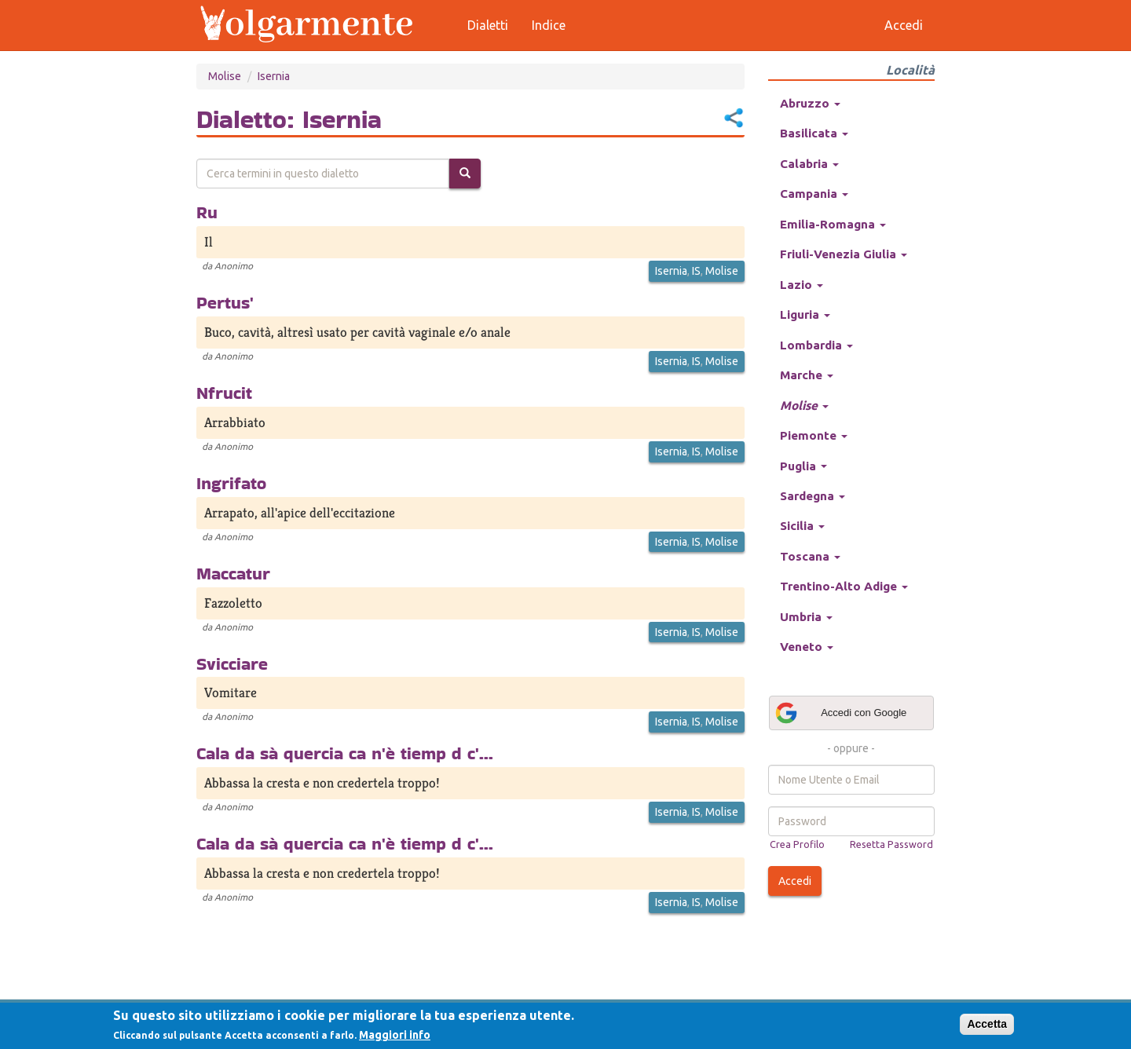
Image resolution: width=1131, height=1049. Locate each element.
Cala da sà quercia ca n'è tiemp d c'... (344, 753)
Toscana (810, 556)
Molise (224, 76)
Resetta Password (891, 844)
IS (696, 271)
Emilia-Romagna (833, 224)
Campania (814, 193)
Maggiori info (394, 1035)
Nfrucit (224, 392)
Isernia (274, 76)
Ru (207, 212)
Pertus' (225, 302)
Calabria (809, 163)
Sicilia (802, 525)
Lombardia (816, 345)
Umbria (806, 616)
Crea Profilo (797, 844)
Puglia (803, 466)
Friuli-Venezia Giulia (843, 254)
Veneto (806, 646)
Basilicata (814, 133)
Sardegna (812, 496)
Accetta (987, 1024)
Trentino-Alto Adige (844, 586)
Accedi (794, 881)
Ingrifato (231, 482)
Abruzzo (810, 103)
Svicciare (232, 663)
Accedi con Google (840, 713)
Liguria (805, 314)
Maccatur (233, 573)
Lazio (801, 284)
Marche (806, 375)
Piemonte (813, 435)
